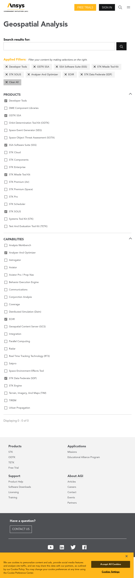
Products (14, 446)
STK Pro (13, 197)
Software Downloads (19, 487)
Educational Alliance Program (84, 457)
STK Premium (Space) (21, 189)
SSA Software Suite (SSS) (73, 67)
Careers (72, 487)
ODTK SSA (43, 67)
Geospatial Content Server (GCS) (27, 326)
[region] (67, 565)
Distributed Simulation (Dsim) (25, 312)
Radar (12, 349)
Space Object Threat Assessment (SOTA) (32, 137)
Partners (72, 503)
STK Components (18, 160)
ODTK (11, 457)
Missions (72, 452)
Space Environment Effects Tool (26, 371)
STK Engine (15, 386)
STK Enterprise (17, 167)
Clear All (13, 82)
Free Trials (85, 7)
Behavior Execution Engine (24, 282)
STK (10, 452)
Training (12, 497)
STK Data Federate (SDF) (98, 74)
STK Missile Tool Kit (107, 67)
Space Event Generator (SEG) (25, 130)
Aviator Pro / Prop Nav (21, 275)
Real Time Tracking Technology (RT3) (29, 356)
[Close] (127, 556)
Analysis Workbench (20, 245)
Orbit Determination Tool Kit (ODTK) (29, 123)
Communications (18, 289)
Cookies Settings (111, 572)
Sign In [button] (107, 7)
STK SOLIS (15, 74)
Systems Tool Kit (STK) (21, 219)
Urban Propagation (19, 408)
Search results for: (17, 39)
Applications (77, 446)
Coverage (14, 304)
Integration (15, 334)
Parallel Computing (19, 341)
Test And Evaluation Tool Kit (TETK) (28, 226)
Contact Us (21, 529)
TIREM (12, 400)
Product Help (15, 482)
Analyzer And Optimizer (44, 74)
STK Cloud (15, 152)
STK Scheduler (17, 204)
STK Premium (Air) (19, 182)
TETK (11, 462)
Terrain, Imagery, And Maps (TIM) (27, 393)
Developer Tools (18, 67)
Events (71, 497)
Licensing (13, 492)
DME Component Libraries (23, 108)
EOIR (71, 74)
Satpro (12, 363)
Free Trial (13, 468)
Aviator (13, 267)
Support (14, 476)
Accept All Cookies (110, 564)
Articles (72, 482)
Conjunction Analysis (20, 297)
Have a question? (23, 521)
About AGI (75, 476)
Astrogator (15, 260)
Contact (72, 492)
